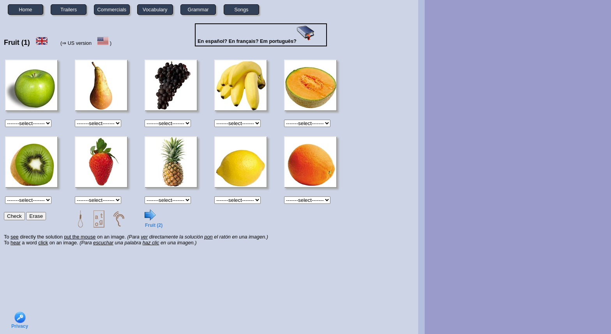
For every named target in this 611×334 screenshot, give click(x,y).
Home (25, 9)
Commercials (112, 9)
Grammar (198, 9)
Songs (241, 9)
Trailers (68, 9)
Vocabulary (155, 9)
